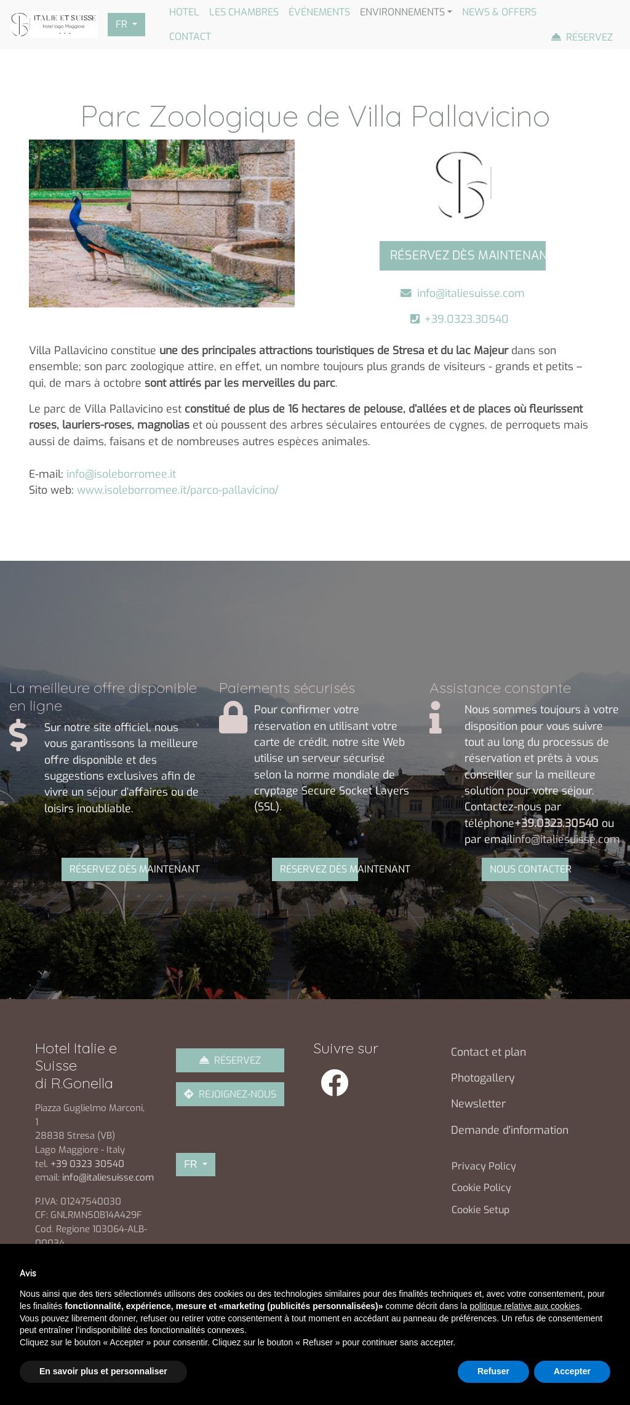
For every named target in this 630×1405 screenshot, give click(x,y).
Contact (190, 36)
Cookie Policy (481, 1187)
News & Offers (499, 12)
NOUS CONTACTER (529, 869)
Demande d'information (509, 1130)
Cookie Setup (480, 1209)
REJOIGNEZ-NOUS (237, 1094)
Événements (319, 12)
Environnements (402, 12)
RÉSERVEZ (237, 1060)
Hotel (184, 12)
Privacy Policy (484, 1166)
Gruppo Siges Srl (437, 1359)
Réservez (589, 37)
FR (123, 24)
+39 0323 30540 (88, 1164)
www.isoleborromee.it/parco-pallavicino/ (178, 490)
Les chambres (244, 12)
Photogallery (483, 1078)
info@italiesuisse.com (471, 293)
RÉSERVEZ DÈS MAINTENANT (109, 869)
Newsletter (478, 1103)
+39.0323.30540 (470, 319)
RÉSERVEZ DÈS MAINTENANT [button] (468, 255)
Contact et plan (488, 1052)
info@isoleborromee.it (121, 474)
